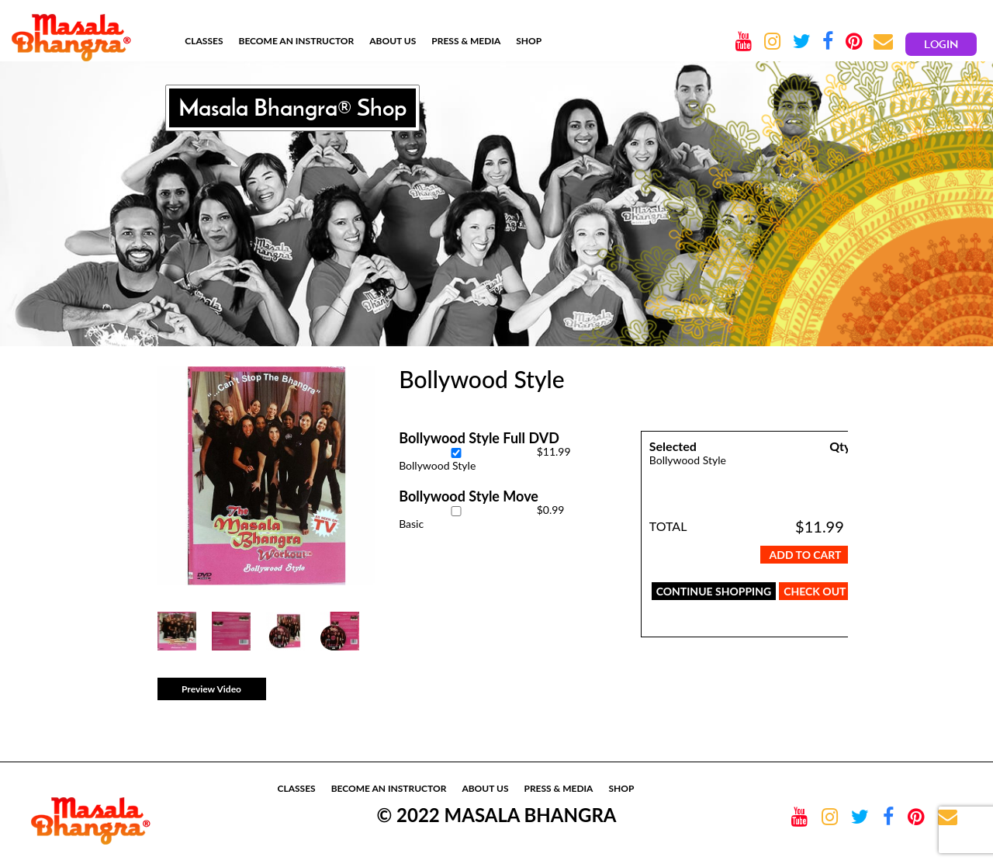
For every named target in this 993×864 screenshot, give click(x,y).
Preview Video (211, 689)
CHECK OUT (815, 591)
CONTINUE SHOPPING (714, 591)
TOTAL (668, 526)
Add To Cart (806, 554)
